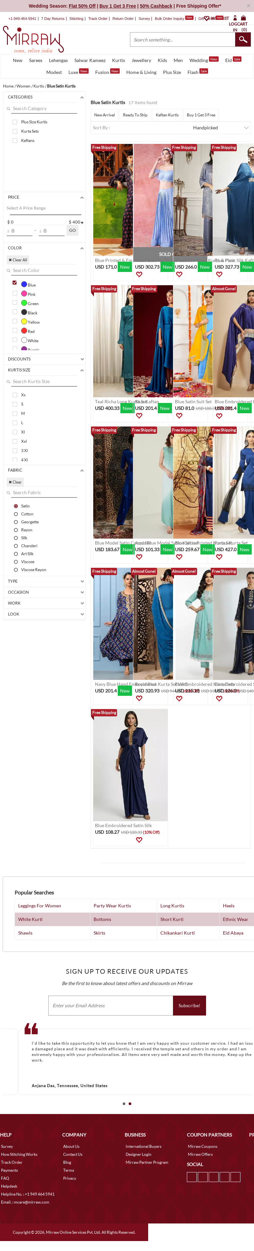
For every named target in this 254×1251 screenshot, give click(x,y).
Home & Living (141, 72)
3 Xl (24, 450)
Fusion (107, 71)
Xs (23, 394)
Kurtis (118, 60)
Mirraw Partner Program (147, 1162)
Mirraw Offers (200, 1154)
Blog (67, 1162)
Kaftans (27, 140)
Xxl (24, 441)
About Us (71, 1146)
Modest (54, 72)
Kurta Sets (30, 131)
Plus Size (172, 72)
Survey (144, 19)
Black (29, 312)
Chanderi (29, 545)
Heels (228, 905)
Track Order (97, 19)
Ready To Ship (135, 114)
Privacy (69, 1178)
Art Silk (27, 553)
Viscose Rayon (33, 569)
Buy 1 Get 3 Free (201, 114)
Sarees (35, 60)
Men (178, 60)
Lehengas (58, 60)
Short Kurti (172, 919)
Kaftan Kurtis (167, 114)
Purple (30, 349)
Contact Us (72, 1154)
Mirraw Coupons (202, 1146)
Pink (28, 293)
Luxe (78, 71)
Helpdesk (9, 1186)
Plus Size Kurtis (34, 121)
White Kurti (30, 919)
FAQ (5, 1178)
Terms (68, 1170)
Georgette (30, 521)
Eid (233, 59)
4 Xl (24, 459)
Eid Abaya (233, 933)
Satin (25, 505)
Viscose (27, 561)
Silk (24, 537)
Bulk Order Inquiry (169, 19)
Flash (198, 71)
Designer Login (138, 1154)
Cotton (27, 513)
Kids (162, 60)
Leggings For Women (39, 905)
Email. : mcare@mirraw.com (25, 1202)
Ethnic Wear (235, 919)
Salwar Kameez (90, 60)
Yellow (30, 321)
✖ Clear (15, 482)
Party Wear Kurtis (112, 905)
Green (30, 303)
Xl (23, 431)
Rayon (26, 529)
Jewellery (141, 60)
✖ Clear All (18, 259)
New (17, 60)
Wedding (204, 59)
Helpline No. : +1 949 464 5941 (28, 1194)
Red (28, 331)
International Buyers (143, 1146)
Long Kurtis (172, 905)
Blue (28, 284)
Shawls (25, 933)
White (29, 340)
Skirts (99, 933)
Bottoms (102, 919)
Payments (9, 1170)
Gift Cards (210, 19)
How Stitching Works (19, 1154)
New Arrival (104, 114)
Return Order (123, 19)
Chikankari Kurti (177, 933)
